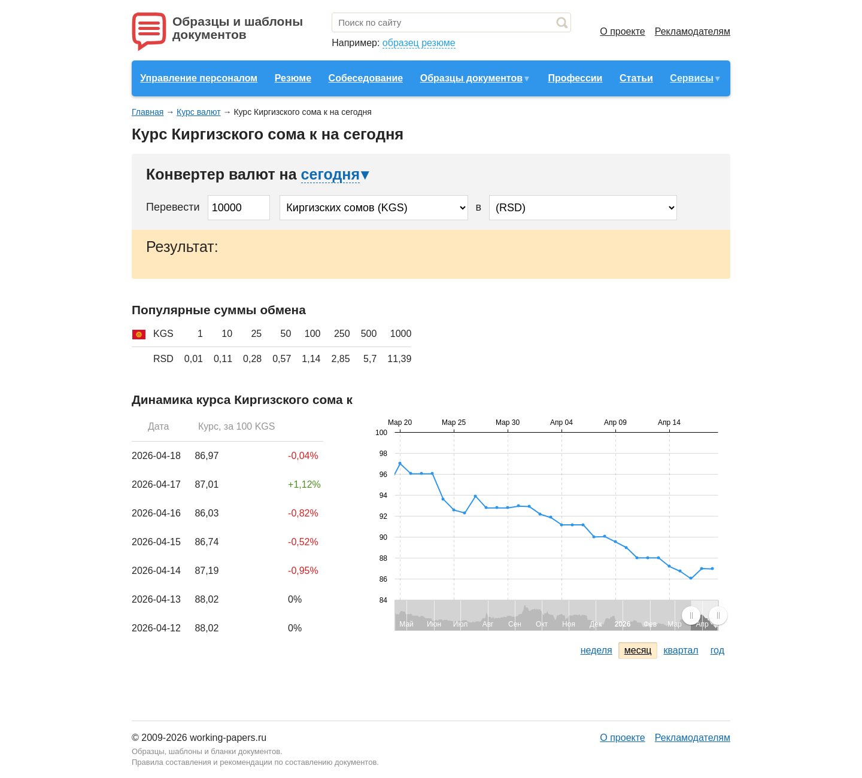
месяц (638, 650)
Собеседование (366, 78)
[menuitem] (704, 615)
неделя (596, 650)
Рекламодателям (692, 31)
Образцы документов (471, 78)
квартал (680, 650)
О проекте (622, 31)
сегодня (330, 174)
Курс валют (199, 112)
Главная (147, 112)
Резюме (293, 78)
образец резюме (419, 43)
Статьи (636, 78)
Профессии (575, 78)
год (717, 650)
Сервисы (691, 78)
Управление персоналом (198, 78)
